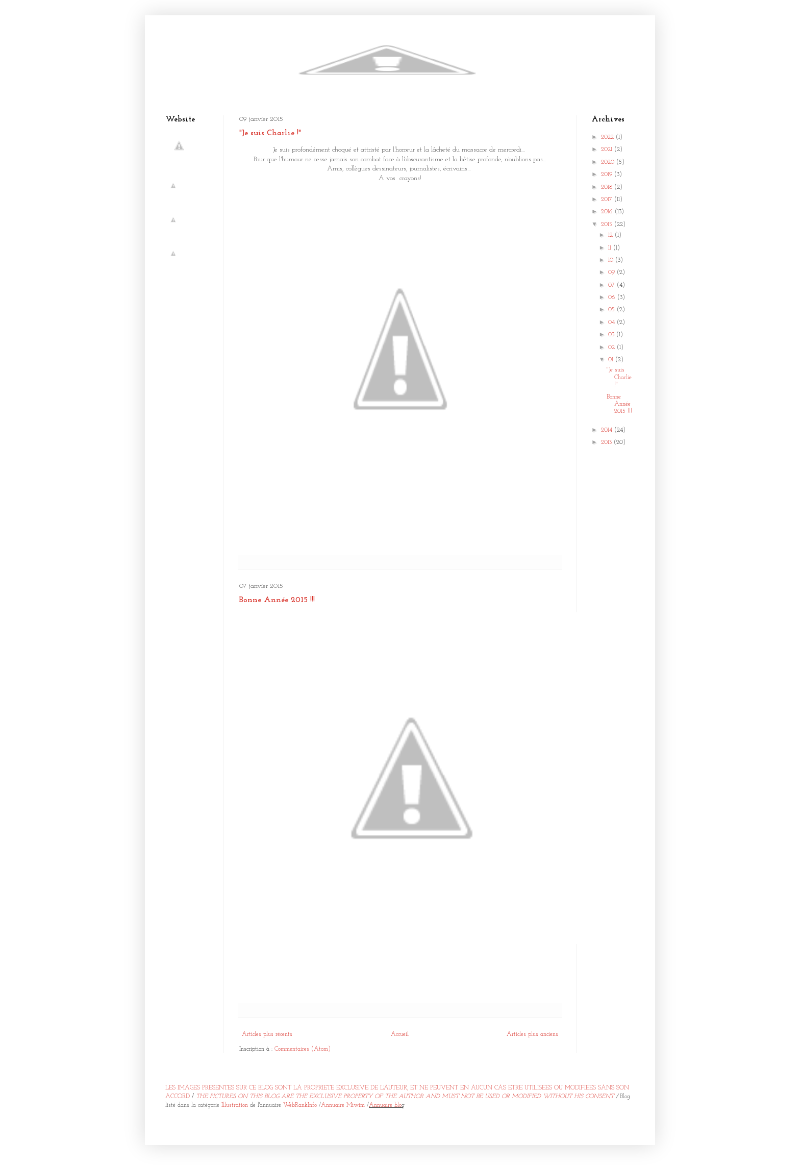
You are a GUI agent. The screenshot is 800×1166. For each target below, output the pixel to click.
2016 (608, 212)
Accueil (400, 1034)
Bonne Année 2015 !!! (277, 600)
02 (612, 347)
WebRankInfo (300, 1105)
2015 (607, 224)
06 (612, 297)
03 (612, 335)
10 (611, 260)
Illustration (234, 1105)
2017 (607, 199)
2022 (608, 137)
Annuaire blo (385, 1105)
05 (612, 310)
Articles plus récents (267, 1034)
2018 (607, 187)
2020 (608, 162)
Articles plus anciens (532, 1034)
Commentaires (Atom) (302, 1049)
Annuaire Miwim (343, 1105)
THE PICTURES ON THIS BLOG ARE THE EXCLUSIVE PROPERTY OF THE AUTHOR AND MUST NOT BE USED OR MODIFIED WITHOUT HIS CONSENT (405, 1097)
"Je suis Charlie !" (270, 133)
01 (611, 360)
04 (612, 322)
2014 (607, 430)
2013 (607, 442)
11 (610, 248)
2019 (607, 174)
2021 (607, 149)
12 (611, 235)
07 (612, 285)
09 (612, 272)
